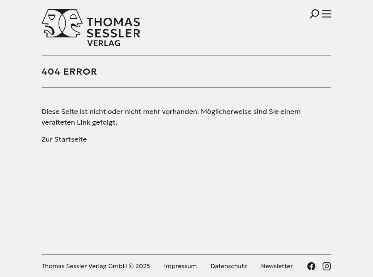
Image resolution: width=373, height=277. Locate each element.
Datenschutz (229, 266)
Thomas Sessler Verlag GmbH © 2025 (96, 266)
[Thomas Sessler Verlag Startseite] (114, 27)
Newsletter (277, 266)
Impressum (180, 266)
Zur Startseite (64, 139)
